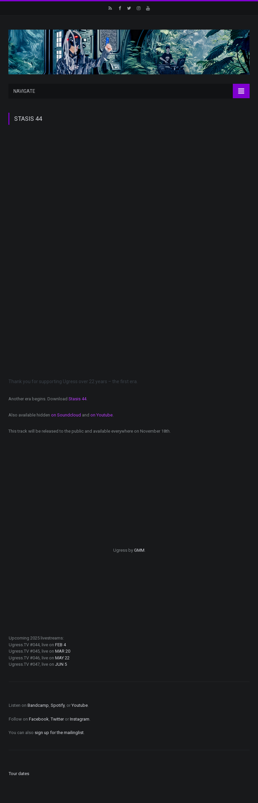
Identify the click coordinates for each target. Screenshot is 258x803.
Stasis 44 (77, 398)
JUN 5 (61, 664)
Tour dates (19, 773)
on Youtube (101, 414)
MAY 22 (62, 657)
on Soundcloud (66, 414)
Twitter (57, 719)
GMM (139, 550)
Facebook (39, 719)
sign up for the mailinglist (59, 732)
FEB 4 (60, 644)
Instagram (79, 719)
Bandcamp (38, 705)
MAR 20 (62, 651)
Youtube (80, 705)
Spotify (57, 705)
